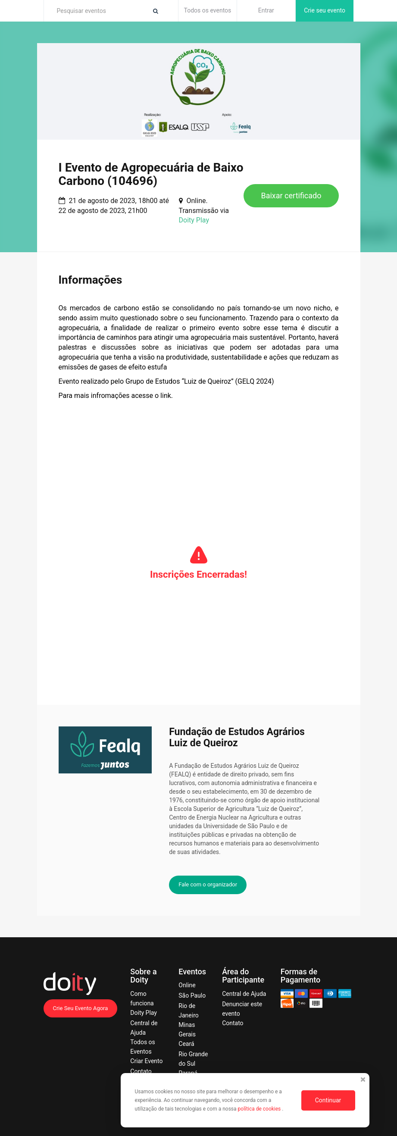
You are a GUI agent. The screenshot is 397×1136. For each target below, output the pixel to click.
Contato (140, 1071)
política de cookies (260, 1109)
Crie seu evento (324, 10)
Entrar (266, 10)
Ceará (186, 1043)
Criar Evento (146, 1061)
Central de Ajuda (244, 993)
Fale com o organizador (207, 884)
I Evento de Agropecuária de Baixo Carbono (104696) (151, 174)
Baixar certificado (291, 195)
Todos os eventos (207, 10)
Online (186, 985)
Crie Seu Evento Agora (80, 1008)
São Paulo (192, 995)
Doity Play (194, 220)
